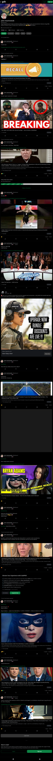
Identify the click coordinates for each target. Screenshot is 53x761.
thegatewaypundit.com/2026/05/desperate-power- (13, 542)
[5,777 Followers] (12, 30)
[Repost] (26, 49)
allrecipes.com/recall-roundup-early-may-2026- (12, 61)
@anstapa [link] (3, 364)
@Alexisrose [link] (4, 510)
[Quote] (37, 49)
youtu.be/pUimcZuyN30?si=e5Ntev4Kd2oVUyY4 (12, 464)
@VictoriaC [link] (3, 458)
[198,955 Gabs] (4, 30)
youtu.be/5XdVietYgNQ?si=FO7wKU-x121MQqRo (12, 98)
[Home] (13, 759)
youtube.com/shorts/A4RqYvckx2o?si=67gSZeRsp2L (14, 198)
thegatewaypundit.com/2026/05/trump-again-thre (13, 704)
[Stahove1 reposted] (26, 70)
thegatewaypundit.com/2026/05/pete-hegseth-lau (13, 666)
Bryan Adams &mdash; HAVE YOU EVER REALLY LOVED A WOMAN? (18, 643)
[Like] (5, 49)
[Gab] (4, 2)
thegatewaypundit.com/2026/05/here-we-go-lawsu (13, 380)
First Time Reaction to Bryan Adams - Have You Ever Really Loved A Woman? (20, 495)
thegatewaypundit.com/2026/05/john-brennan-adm (14, 148)
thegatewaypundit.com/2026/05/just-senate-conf (13, 47)
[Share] (48, 49)
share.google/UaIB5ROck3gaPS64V (9, 612)
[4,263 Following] (21, 30)
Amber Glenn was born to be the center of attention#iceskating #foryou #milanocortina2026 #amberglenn (25, 230)
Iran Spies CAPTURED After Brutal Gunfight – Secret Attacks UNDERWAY (19, 130)
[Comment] (16, 49)
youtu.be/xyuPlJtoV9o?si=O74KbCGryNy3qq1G (12, 250)
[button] (26, 323)
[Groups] (39, 759)
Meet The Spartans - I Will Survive (10, 282)
